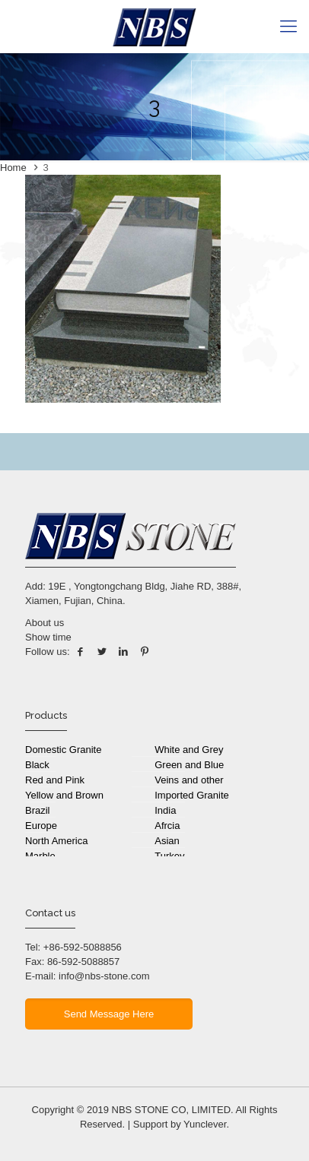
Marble (40, 856)
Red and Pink (54, 780)
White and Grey (188, 749)
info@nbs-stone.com (104, 976)
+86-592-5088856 (82, 947)
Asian (167, 840)
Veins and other (188, 780)
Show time (48, 637)
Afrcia (167, 825)
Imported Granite (191, 795)
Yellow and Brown (64, 795)
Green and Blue (189, 764)
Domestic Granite (63, 749)
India (165, 810)
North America (56, 840)
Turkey (169, 856)
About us (44, 622)
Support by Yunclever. (181, 1124)
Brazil (37, 810)
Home (13, 167)
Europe (41, 825)
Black (37, 764)
